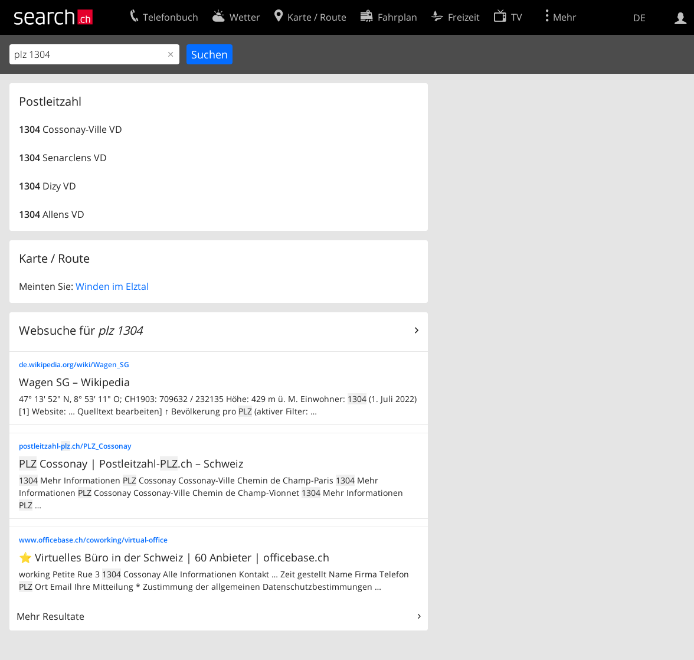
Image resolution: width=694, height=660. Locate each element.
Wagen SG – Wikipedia (74, 382)
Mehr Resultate (50, 616)
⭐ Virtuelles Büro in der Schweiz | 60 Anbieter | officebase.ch (174, 557)
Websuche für (80, 330)
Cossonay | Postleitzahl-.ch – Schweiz (131, 463)
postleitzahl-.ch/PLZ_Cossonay (75, 446)
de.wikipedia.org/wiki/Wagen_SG (74, 365)
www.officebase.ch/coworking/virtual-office (93, 540)
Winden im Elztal (112, 286)
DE (639, 17)
